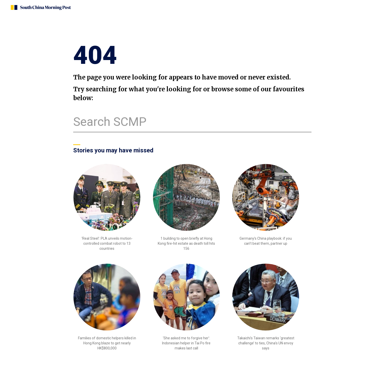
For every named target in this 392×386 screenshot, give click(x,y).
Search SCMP (109, 122)
